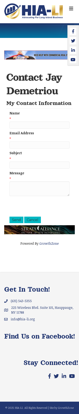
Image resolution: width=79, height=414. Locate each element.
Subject (15, 153)
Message (16, 173)
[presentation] (41, 206)
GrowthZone (49, 243)
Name (14, 113)
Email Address (21, 133)
